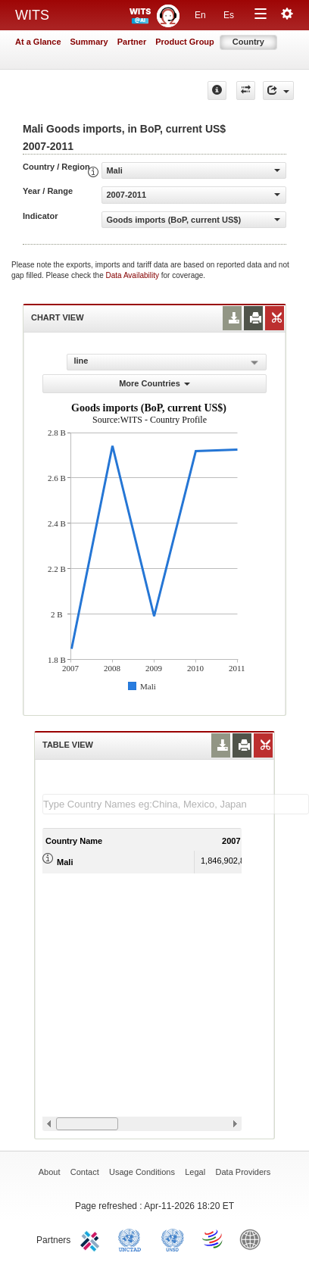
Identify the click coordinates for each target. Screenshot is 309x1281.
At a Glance (38, 41)
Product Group (184, 41)
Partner (132, 41)
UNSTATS (173, 1238)
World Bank (254, 1238)
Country (248, 41)
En (200, 15)
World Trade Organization (213, 1238)
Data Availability (133, 275)
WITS (32, 15)
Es (228, 15)
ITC (92, 1238)
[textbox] (175, 804)
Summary (89, 41)
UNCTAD (132, 1238)
